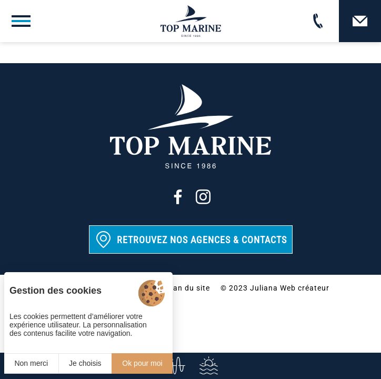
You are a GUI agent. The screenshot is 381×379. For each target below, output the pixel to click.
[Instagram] (203, 197)
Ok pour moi (142, 363)
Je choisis (85, 363)
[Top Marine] (191, 21)
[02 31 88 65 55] (318, 21)
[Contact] (360, 21)
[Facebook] (178, 197)
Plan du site (188, 288)
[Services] (207, 366)
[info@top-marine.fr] (173, 366)
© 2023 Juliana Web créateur (274, 288)
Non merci (31, 363)
